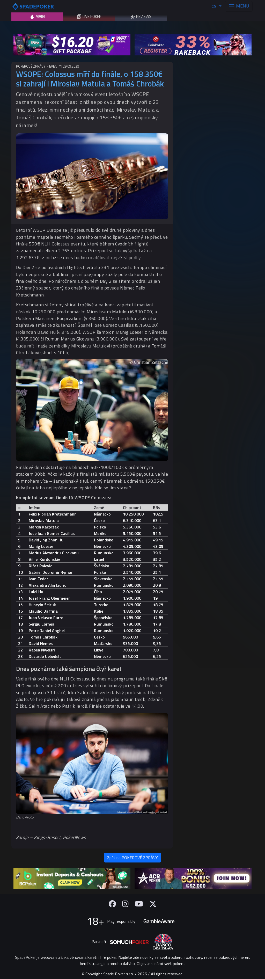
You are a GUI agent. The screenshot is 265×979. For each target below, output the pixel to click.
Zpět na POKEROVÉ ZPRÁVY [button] (132, 857)
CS (214, 6)
